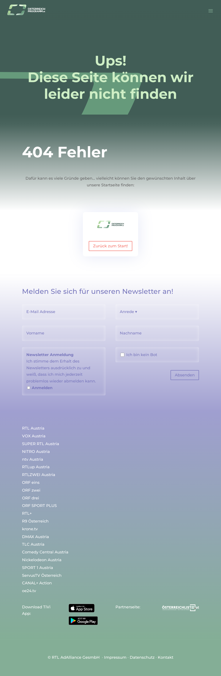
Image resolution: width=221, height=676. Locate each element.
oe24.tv (29, 591)
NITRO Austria (36, 452)
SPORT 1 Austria (37, 568)
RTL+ (27, 513)
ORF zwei (31, 490)
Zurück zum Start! (110, 246)
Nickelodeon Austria (42, 560)
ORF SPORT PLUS (39, 506)
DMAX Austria (35, 537)
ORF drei (30, 498)
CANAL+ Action (37, 583)
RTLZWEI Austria (38, 475)
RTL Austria (33, 428)
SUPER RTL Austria (40, 444)
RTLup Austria (36, 467)
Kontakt (165, 657)
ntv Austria (32, 459)
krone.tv (30, 529)
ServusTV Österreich (42, 576)
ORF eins (30, 483)
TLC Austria (33, 544)
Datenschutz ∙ (144, 657)
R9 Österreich (35, 521)
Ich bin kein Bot (141, 354)
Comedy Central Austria (45, 552)
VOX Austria (34, 436)
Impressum (115, 657)
